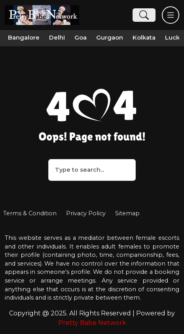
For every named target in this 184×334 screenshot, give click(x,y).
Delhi (57, 37)
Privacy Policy (86, 213)
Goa (80, 37)
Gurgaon (109, 37)
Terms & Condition (30, 213)
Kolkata (144, 37)
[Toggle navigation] (170, 15)
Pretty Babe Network (92, 322)
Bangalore (24, 37)
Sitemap (127, 213)
